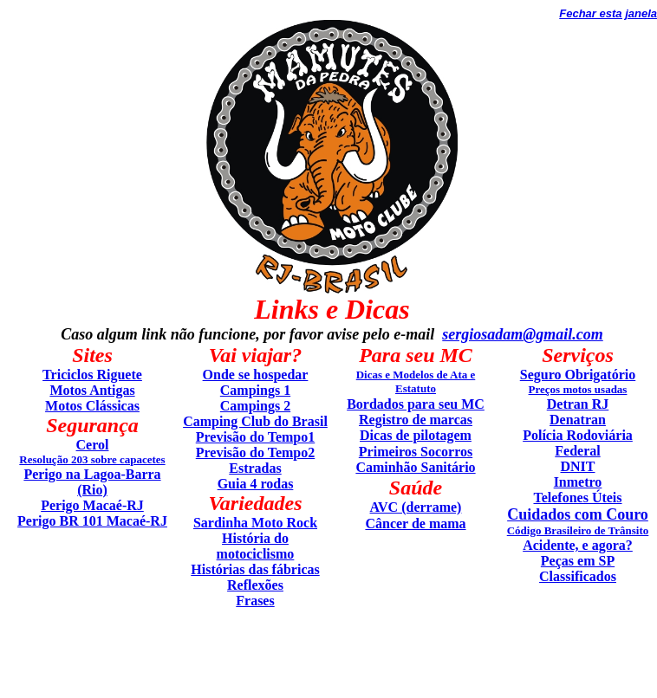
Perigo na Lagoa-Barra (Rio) (91, 482)
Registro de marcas (415, 419)
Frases (255, 600)
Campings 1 (255, 390)
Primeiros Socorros (415, 451)
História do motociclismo (256, 546)
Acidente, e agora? (578, 545)
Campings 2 (255, 405)
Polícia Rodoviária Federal (578, 443)
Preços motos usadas (578, 389)
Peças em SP (578, 560)
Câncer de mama (415, 523)
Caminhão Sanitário (415, 467)
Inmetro (578, 482)
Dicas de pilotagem (416, 435)
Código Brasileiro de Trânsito (578, 530)
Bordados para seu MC (416, 404)
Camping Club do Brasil (255, 421)
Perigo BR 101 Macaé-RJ (92, 521)
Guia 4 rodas (256, 483)
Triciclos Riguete (92, 374)
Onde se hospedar (256, 374)
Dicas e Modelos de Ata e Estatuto (416, 381)
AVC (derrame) (416, 507)
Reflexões (255, 585)
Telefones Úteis (577, 497)
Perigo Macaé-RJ (92, 505)
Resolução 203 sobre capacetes (92, 459)
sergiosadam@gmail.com (522, 334)
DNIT (577, 466)
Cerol (92, 444)
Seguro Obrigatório (577, 374)
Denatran (578, 419)
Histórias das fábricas (255, 569)
